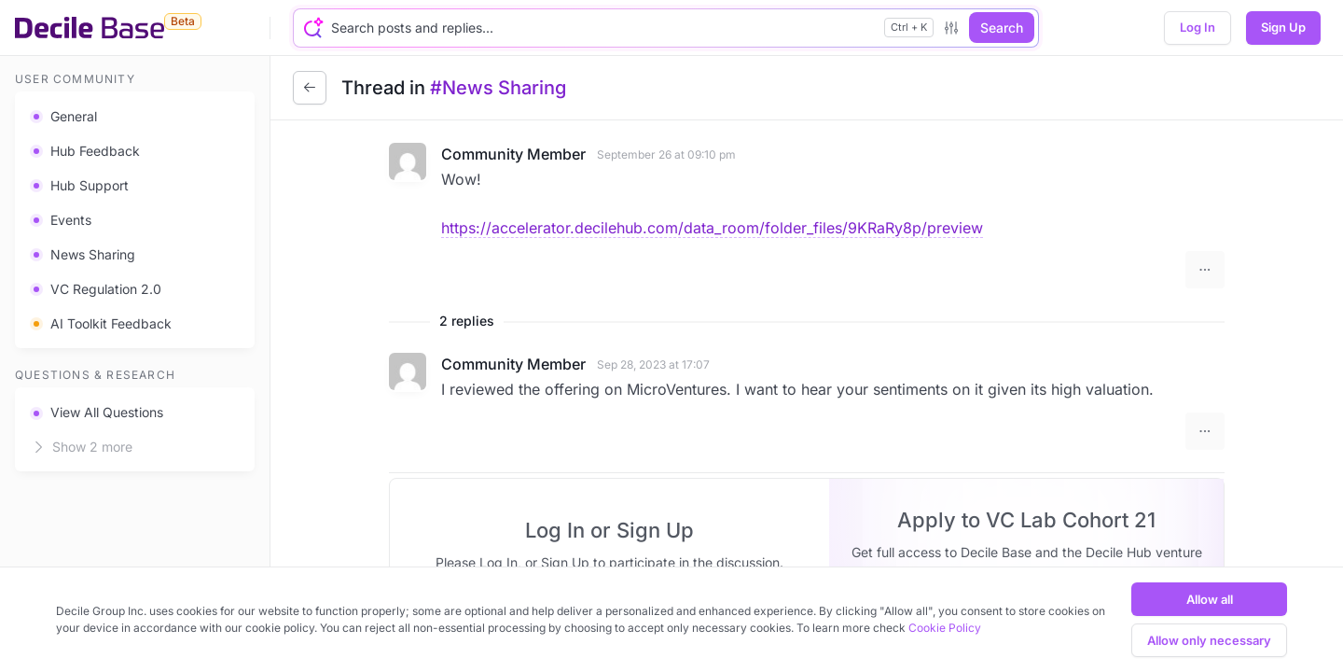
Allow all (1209, 599)
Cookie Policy (944, 628)
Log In (1197, 27)
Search (1001, 27)
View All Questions (96, 412)
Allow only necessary (1209, 640)
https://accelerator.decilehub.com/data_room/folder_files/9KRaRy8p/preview (712, 227)
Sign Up (1283, 27)
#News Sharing (498, 88)
